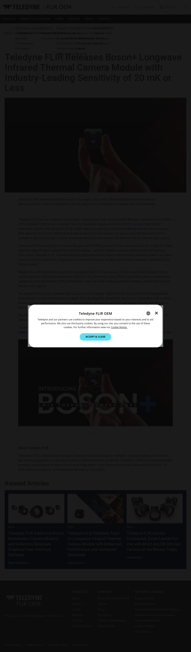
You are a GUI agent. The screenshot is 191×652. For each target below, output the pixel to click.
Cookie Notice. (119, 327)
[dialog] (95, 326)
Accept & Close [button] (96, 336)
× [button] (156, 313)
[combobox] (148, 313)
